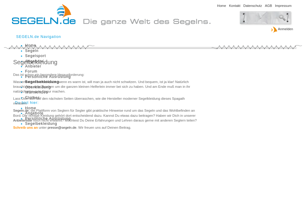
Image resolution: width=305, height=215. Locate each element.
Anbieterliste (22, 120)
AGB (268, 5)
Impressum (283, 5)
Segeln (32, 51)
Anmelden (282, 29)
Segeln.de (21, 110)
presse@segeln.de (62, 127)
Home (221, 5)
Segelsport (35, 56)
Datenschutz (252, 5)
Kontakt (234, 5)
